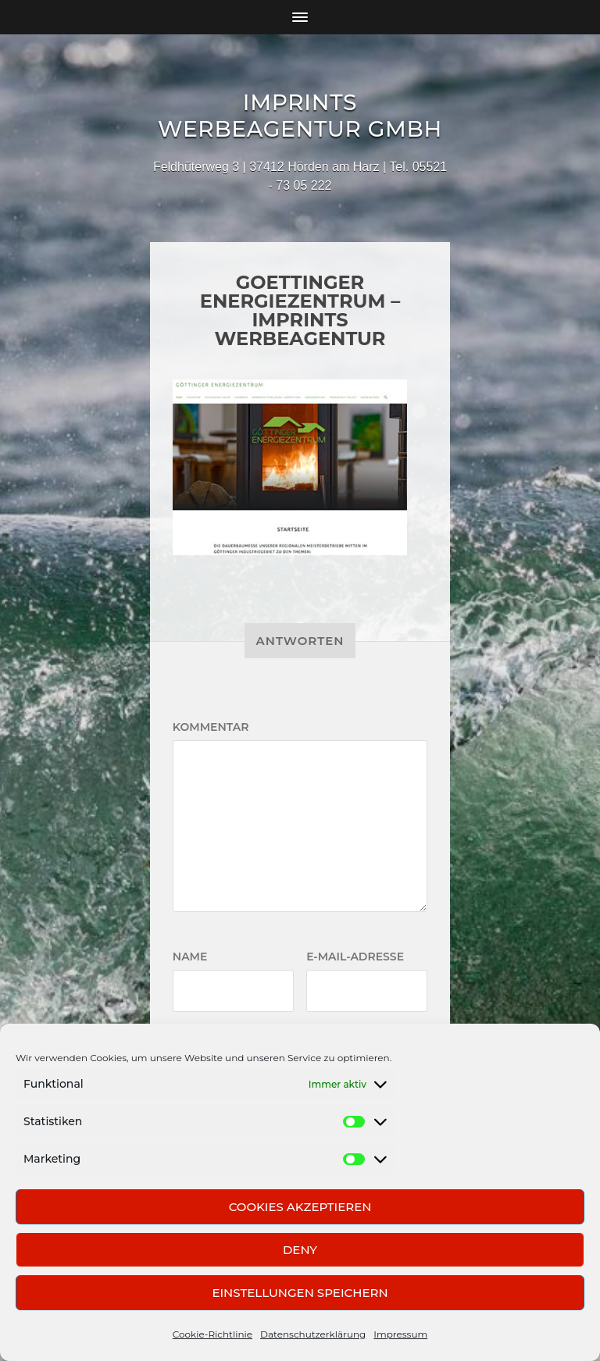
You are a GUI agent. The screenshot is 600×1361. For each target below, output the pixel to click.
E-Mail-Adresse (355, 956)
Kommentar (211, 727)
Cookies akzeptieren (300, 1206)
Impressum (400, 1334)
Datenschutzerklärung (313, 1334)
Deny (300, 1249)
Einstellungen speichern (300, 1292)
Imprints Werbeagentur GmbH (300, 115)
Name (190, 956)
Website (199, 1035)
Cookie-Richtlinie (212, 1334)
